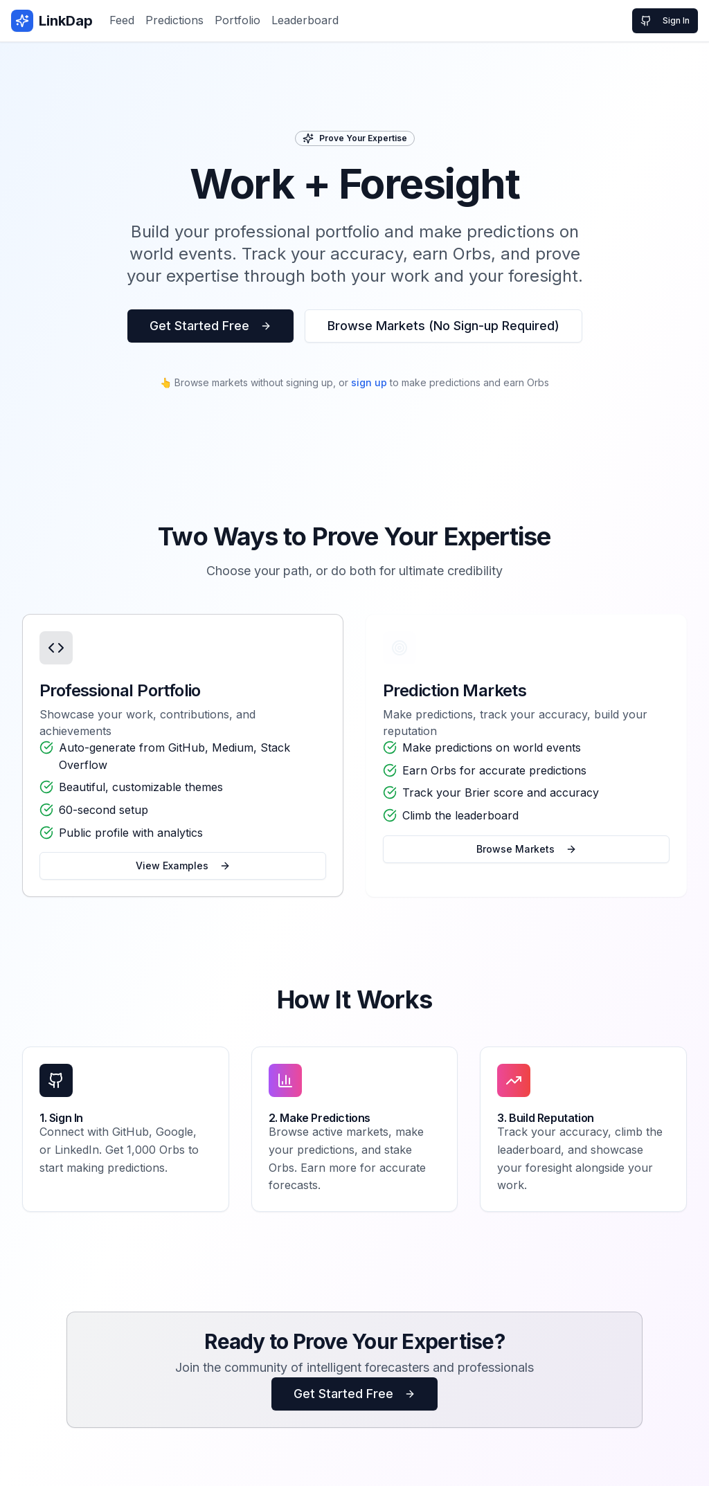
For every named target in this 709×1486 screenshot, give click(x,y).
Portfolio (237, 20)
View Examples (183, 869)
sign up (369, 382)
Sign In (665, 20)
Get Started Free (210, 325)
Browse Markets (526, 851)
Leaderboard (305, 20)
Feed (121, 20)
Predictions (174, 20)
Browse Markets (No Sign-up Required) (443, 325)
